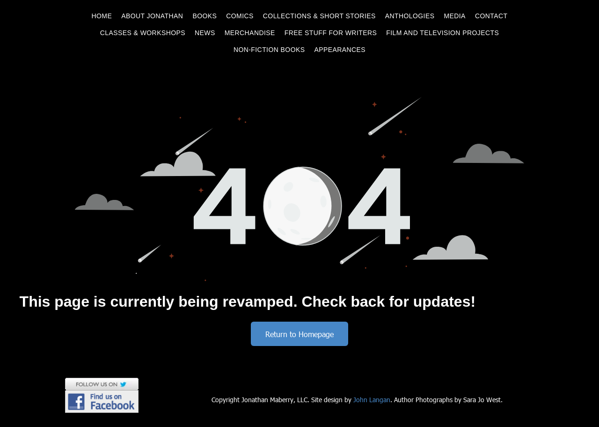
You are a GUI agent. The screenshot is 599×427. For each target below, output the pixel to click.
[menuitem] (102, 15)
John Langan (371, 399)
